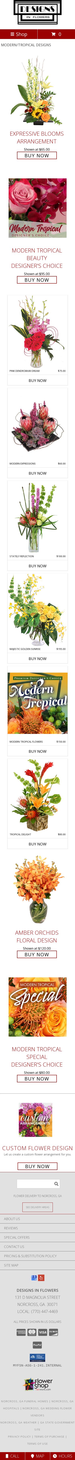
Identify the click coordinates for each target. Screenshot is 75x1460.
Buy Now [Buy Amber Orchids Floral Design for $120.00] (37, 954)
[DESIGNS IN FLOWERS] (38, 23)
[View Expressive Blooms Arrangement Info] (38, 91)
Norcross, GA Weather (18, 1422)
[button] (37, 1358)
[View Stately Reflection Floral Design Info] (38, 517)
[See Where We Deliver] (37, 1207)
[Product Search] (38, 1183)
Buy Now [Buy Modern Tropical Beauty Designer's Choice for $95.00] (37, 279)
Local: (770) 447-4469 (37, 1311)
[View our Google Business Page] (34, 1279)
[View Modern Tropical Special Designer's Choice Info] (38, 1007)
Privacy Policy (19, 1436)
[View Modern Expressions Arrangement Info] (38, 425)
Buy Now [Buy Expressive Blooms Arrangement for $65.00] (37, 155)
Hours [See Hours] (62, 1456)
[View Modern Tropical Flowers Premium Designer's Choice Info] (38, 703)
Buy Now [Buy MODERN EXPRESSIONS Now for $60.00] (38, 473)
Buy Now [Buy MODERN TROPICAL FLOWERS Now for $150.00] (38, 751)
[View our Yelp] (41, 1279)
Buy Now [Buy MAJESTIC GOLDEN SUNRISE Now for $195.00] (38, 658)
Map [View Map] (37, 1456)
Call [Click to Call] (12, 1456)
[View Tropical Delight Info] (38, 795)
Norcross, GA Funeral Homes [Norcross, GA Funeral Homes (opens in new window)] (24, 1401)
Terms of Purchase (49, 1436)
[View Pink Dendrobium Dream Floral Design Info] (38, 332)
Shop (18, 34)
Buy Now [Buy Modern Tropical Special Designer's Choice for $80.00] (37, 1078)
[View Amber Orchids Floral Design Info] (38, 890)
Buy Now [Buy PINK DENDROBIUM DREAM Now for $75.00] (38, 380)
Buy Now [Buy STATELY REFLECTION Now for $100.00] (38, 566)
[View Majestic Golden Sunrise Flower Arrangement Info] (38, 610)
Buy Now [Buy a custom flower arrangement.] (37, 1166)
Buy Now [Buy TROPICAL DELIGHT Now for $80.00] (38, 844)
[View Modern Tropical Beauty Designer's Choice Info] (38, 208)
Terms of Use (37, 1443)
